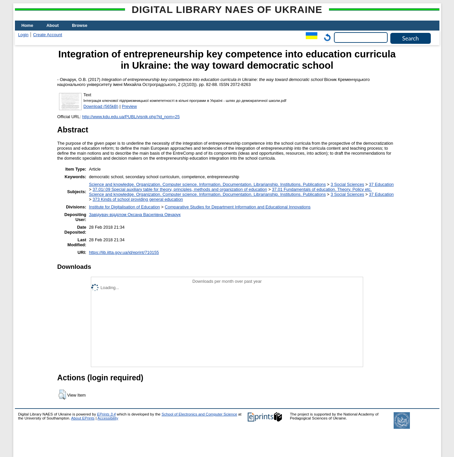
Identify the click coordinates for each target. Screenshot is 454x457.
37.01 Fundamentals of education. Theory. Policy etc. (322, 189)
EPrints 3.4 (106, 414)
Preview (129, 106)
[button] (62, 395)
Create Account (47, 34)
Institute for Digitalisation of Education (124, 206)
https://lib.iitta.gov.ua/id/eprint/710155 (124, 252)
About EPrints (83, 418)
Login (23, 34)
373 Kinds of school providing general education (138, 199)
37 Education (381, 184)
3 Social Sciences (347, 184)
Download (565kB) (101, 106)
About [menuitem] (52, 25)
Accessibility (107, 418)
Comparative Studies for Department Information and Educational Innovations (238, 206)
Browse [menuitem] (79, 25)
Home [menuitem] (27, 25)
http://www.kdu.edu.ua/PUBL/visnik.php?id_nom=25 (131, 116)
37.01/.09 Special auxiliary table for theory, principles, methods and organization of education (180, 189)
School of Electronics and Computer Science (199, 414)
